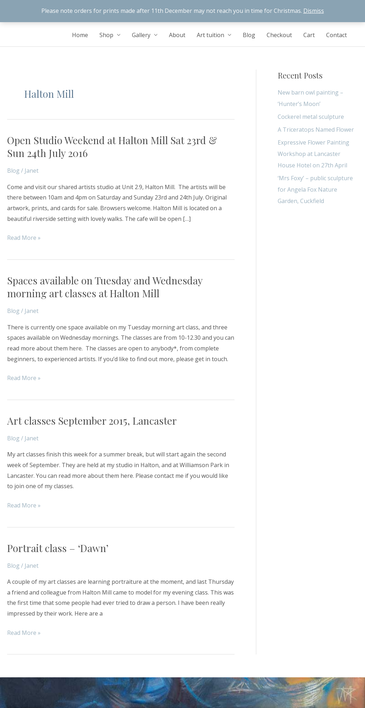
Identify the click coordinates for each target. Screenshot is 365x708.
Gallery (141, 35)
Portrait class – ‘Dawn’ (57, 548)
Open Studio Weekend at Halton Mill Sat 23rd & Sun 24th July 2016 (112, 146)
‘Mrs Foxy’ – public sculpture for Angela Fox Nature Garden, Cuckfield (315, 189)
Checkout (279, 35)
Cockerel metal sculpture (311, 117)
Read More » (24, 238)
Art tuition (210, 35)
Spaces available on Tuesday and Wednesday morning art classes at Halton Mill (104, 287)
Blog (249, 35)
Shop (106, 35)
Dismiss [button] (313, 11)
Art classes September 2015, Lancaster (92, 420)
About (177, 35)
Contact (336, 35)
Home (80, 35)
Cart (309, 35)
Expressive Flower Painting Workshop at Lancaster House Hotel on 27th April (313, 153)
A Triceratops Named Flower (316, 129)
